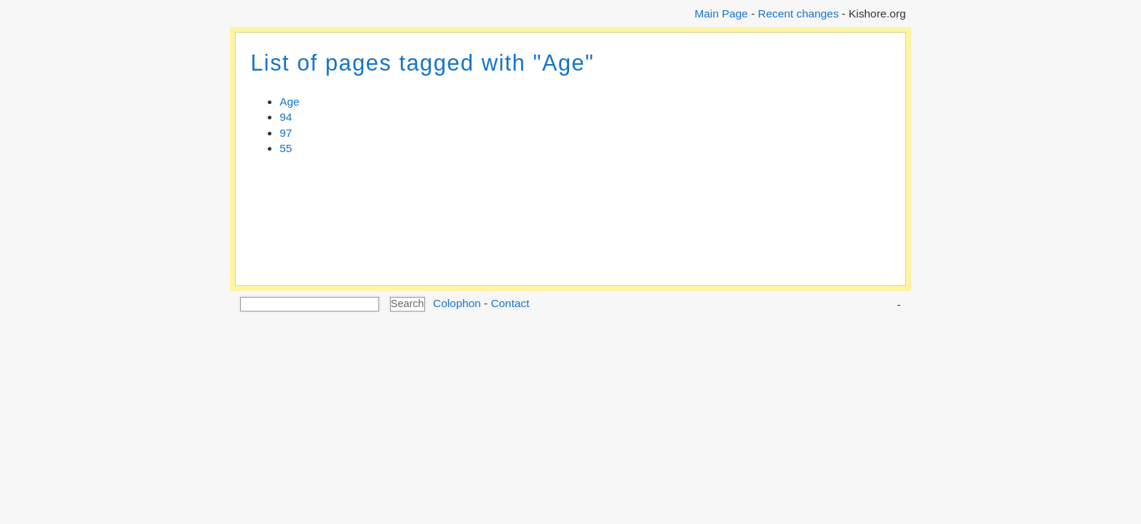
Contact (509, 303)
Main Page (720, 13)
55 (285, 148)
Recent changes (798, 13)
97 (285, 133)
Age (289, 101)
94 (285, 117)
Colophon (457, 303)
